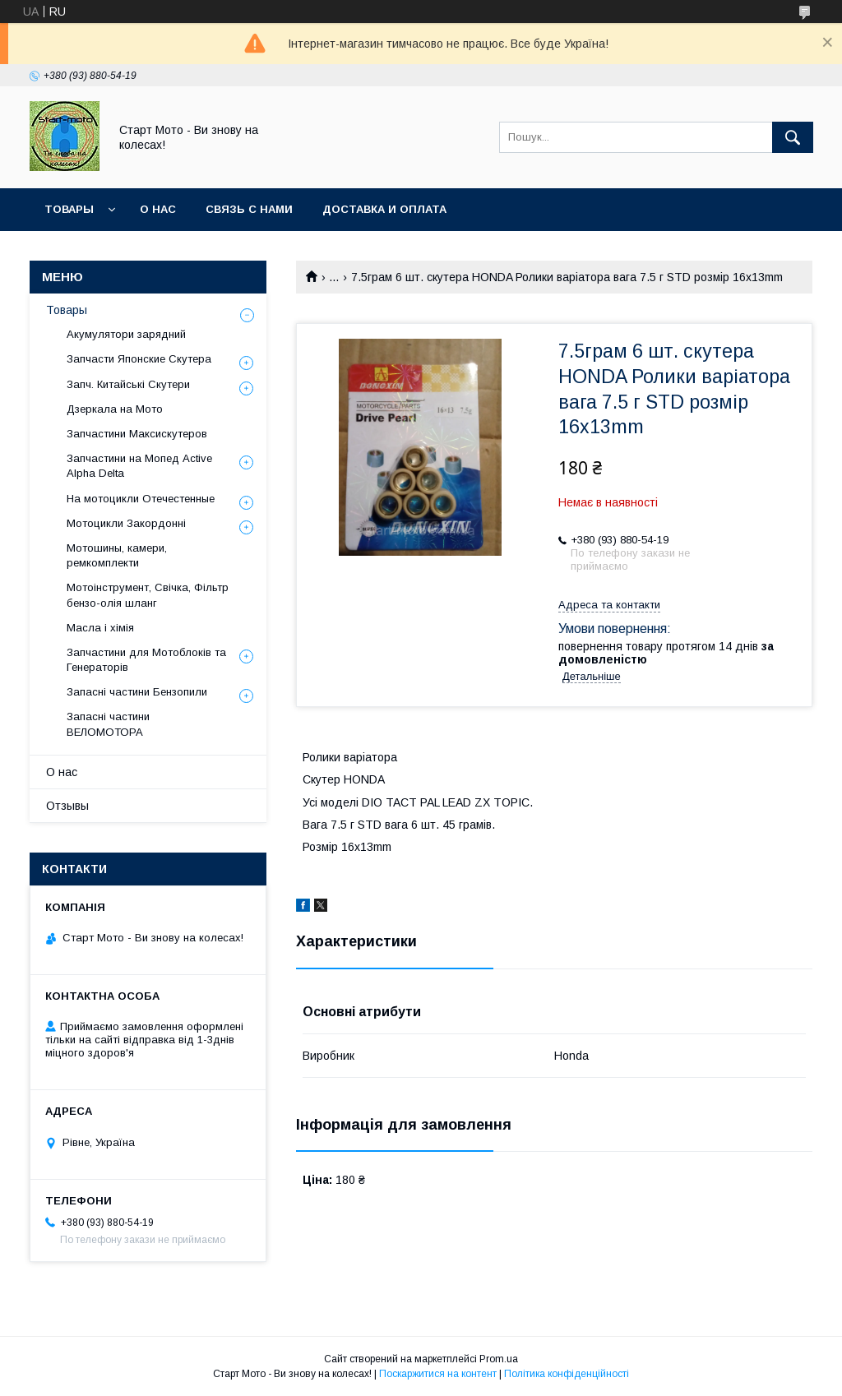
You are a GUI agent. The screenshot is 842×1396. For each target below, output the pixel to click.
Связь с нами (249, 209)
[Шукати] (792, 137)
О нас (158, 209)
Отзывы (67, 805)
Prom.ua (498, 1359)
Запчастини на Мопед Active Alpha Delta (139, 465)
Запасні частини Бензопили (137, 692)
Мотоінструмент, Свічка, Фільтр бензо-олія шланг (148, 594)
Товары (69, 209)
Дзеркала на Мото (115, 409)
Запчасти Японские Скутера (139, 359)
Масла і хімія (100, 628)
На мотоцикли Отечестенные (141, 498)
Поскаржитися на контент (438, 1374)
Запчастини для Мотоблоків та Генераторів (146, 659)
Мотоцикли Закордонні (126, 523)
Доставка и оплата (384, 209)
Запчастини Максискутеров (137, 434)
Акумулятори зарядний (126, 334)
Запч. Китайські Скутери (128, 384)
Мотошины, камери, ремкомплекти (117, 555)
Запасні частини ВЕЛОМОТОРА (108, 723)
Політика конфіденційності (566, 1374)
